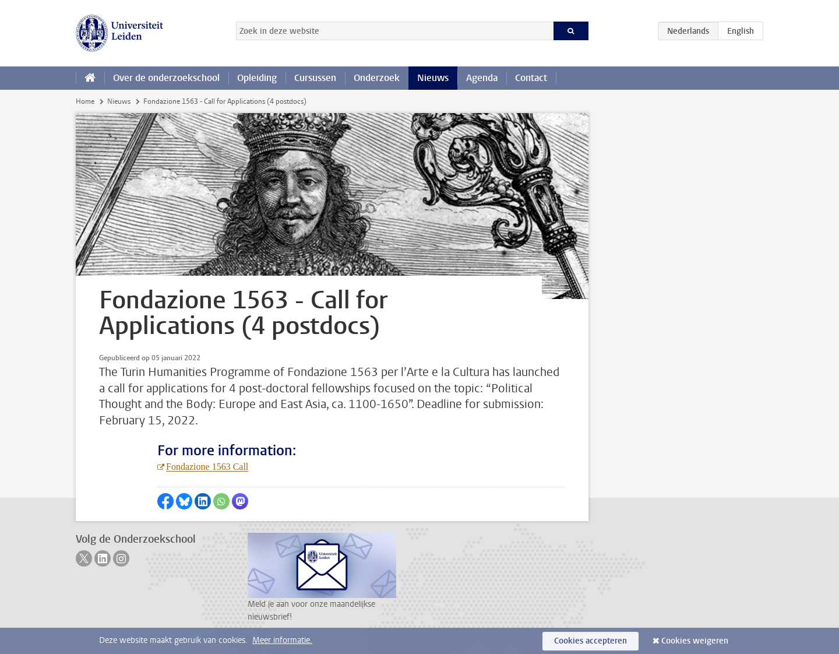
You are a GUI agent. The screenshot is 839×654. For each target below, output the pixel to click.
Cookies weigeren (694, 640)
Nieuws (433, 78)
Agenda (482, 78)
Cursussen (315, 78)
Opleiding (257, 78)
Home (85, 101)
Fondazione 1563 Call (207, 467)
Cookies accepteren (590, 640)
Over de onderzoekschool (166, 78)
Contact (531, 78)
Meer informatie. (282, 640)
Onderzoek (377, 78)
